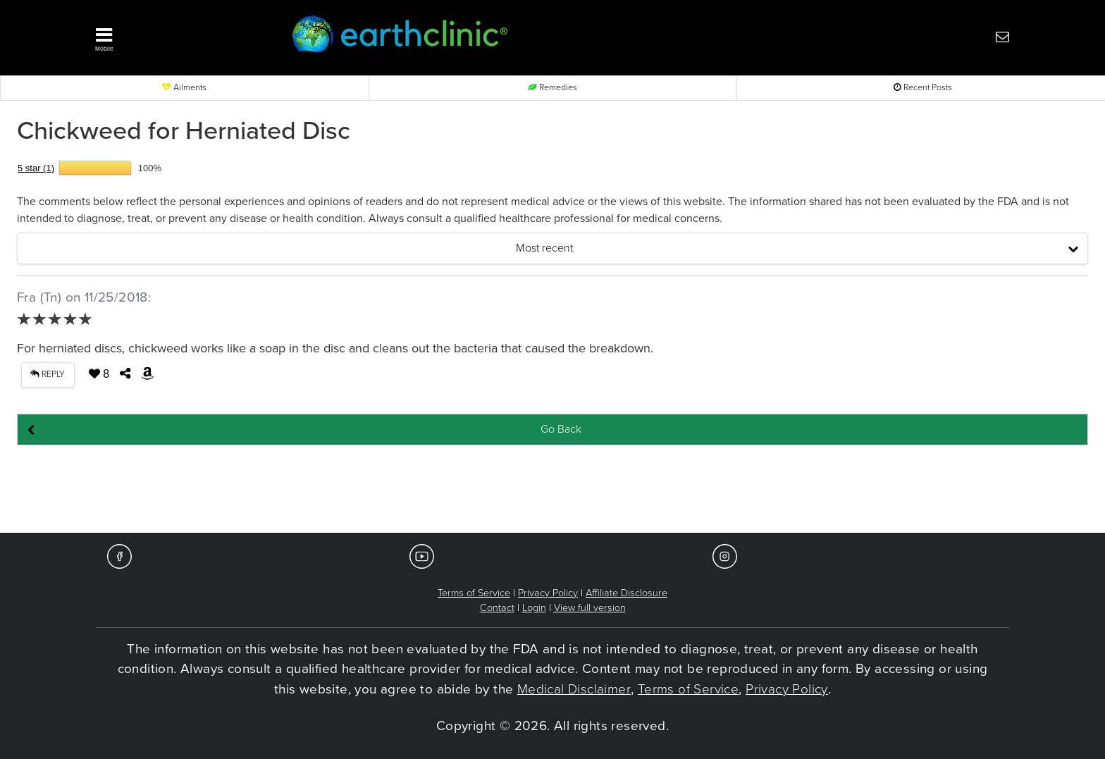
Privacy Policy (548, 593)
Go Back (561, 429)
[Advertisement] (552, 490)
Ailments (184, 87)
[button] (172, 35)
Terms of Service (474, 593)
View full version (590, 608)
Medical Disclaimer (574, 689)
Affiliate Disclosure (626, 593)
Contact (497, 608)
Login (534, 608)
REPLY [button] (47, 374)
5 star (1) (36, 168)
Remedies (552, 87)
